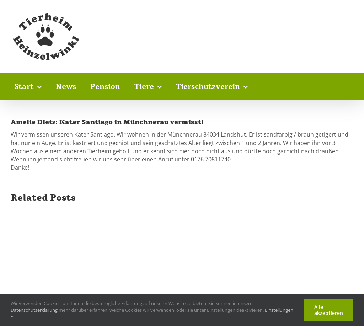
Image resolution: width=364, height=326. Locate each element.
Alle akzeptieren (328, 310)
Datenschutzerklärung (34, 310)
